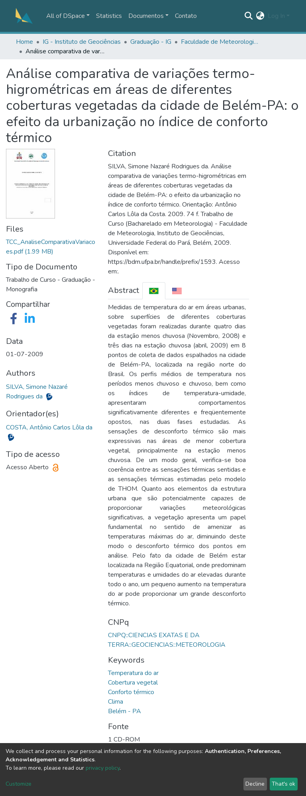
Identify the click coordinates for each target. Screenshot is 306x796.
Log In (276, 16)
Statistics (109, 16)
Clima (115, 701)
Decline (255, 784)
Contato (186, 16)
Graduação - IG (150, 41)
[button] (260, 16)
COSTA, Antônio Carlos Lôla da (49, 427)
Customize (18, 784)
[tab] (153, 290)
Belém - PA (124, 711)
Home (24, 41)
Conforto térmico (131, 692)
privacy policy (103, 768)
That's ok (283, 784)
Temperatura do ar (133, 673)
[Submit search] (249, 16)
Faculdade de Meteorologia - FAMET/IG (221, 41)
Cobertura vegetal (133, 682)
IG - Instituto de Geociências (82, 41)
